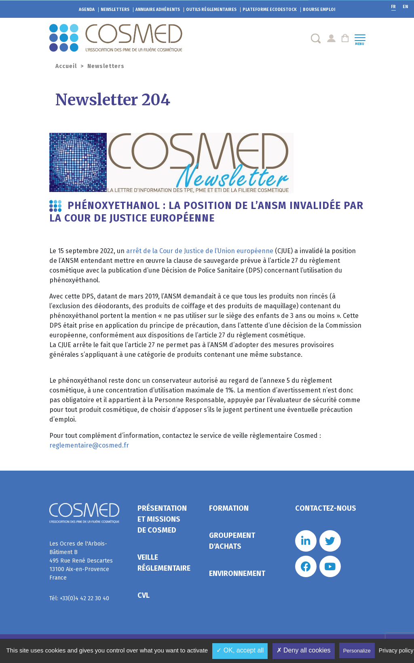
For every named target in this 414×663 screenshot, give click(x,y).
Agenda (87, 9)
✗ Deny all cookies (304, 650)
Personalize (357, 651)
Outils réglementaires (211, 9)
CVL (143, 595)
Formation (229, 508)
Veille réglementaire (163, 563)
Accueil (66, 66)
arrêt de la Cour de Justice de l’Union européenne (199, 251)
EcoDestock (270, 9)
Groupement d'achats (232, 541)
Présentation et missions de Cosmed (162, 519)
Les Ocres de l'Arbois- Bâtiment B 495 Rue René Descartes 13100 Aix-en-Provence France (81, 560)
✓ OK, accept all (240, 650)
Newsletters (115, 9)
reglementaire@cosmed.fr (89, 445)
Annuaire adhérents (157, 9)
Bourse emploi (319, 9)
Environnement (237, 573)
